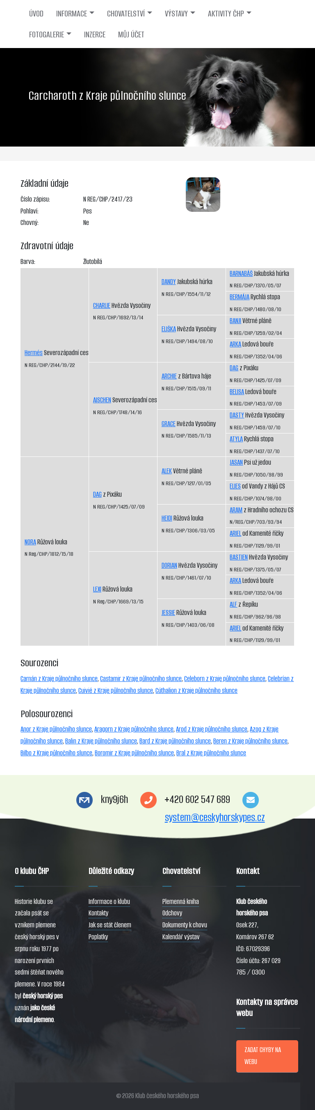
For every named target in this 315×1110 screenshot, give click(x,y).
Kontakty (98, 913)
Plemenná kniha (180, 901)
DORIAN (169, 565)
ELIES (235, 486)
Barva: (28, 261)
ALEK (167, 471)
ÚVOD (36, 13)
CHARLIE (101, 305)
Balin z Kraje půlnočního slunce (101, 741)
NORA (30, 542)
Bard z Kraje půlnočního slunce (175, 741)
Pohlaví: (30, 211)
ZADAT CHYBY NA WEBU (262, 1055)
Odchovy (172, 913)
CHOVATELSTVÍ (126, 13)
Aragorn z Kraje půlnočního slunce (133, 729)
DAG (97, 494)
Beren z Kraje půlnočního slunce (250, 741)
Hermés (34, 353)
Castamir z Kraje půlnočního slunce (141, 678)
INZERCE (94, 34)
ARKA (235, 344)
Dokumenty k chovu (184, 925)
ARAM (236, 510)
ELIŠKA (169, 329)
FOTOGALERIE (46, 34)
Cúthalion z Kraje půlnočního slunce (196, 690)
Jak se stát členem (110, 925)
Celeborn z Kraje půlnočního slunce (224, 678)
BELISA (237, 392)
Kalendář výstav (181, 937)
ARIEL (235, 533)
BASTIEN (239, 557)
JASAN (236, 462)
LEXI (97, 589)
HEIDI (167, 518)
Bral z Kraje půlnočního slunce (211, 753)
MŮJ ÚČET (131, 34)
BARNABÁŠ (241, 273)
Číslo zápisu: (35, 199)
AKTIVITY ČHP (226, 13)
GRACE (169, 424)
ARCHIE (169, 376)
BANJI (235, 321)
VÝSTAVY (176, 13)
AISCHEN (102, 400)
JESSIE (168, 612)
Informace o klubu (109, 901)
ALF (233, 604)
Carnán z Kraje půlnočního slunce (59, 678)
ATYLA (236, 439)
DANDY (169, 282)
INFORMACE (71, 13)
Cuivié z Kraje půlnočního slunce (115, 690)
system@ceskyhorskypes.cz (215, 817)
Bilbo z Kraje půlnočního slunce (56, 753)
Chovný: (30, 222)
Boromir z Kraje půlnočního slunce (134, 753)
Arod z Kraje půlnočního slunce (211, 729)
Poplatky (98, 937)
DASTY (237, 415)
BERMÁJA (239, 297)
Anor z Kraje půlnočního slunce (56, 729)
